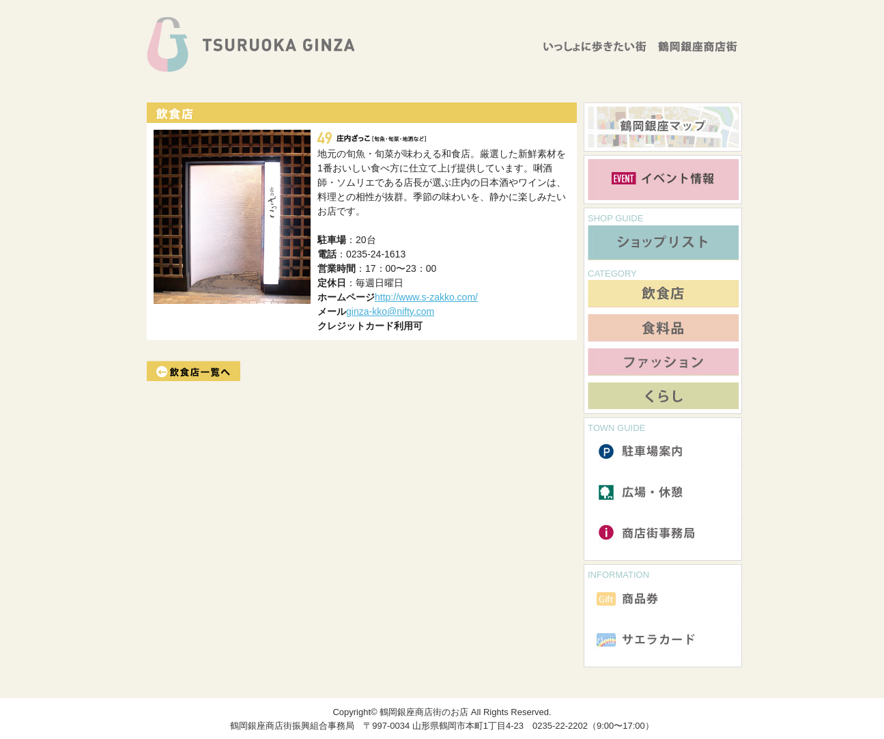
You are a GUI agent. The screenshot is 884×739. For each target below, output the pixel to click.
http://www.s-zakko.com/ (426, 297)
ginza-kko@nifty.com (390, 311)
